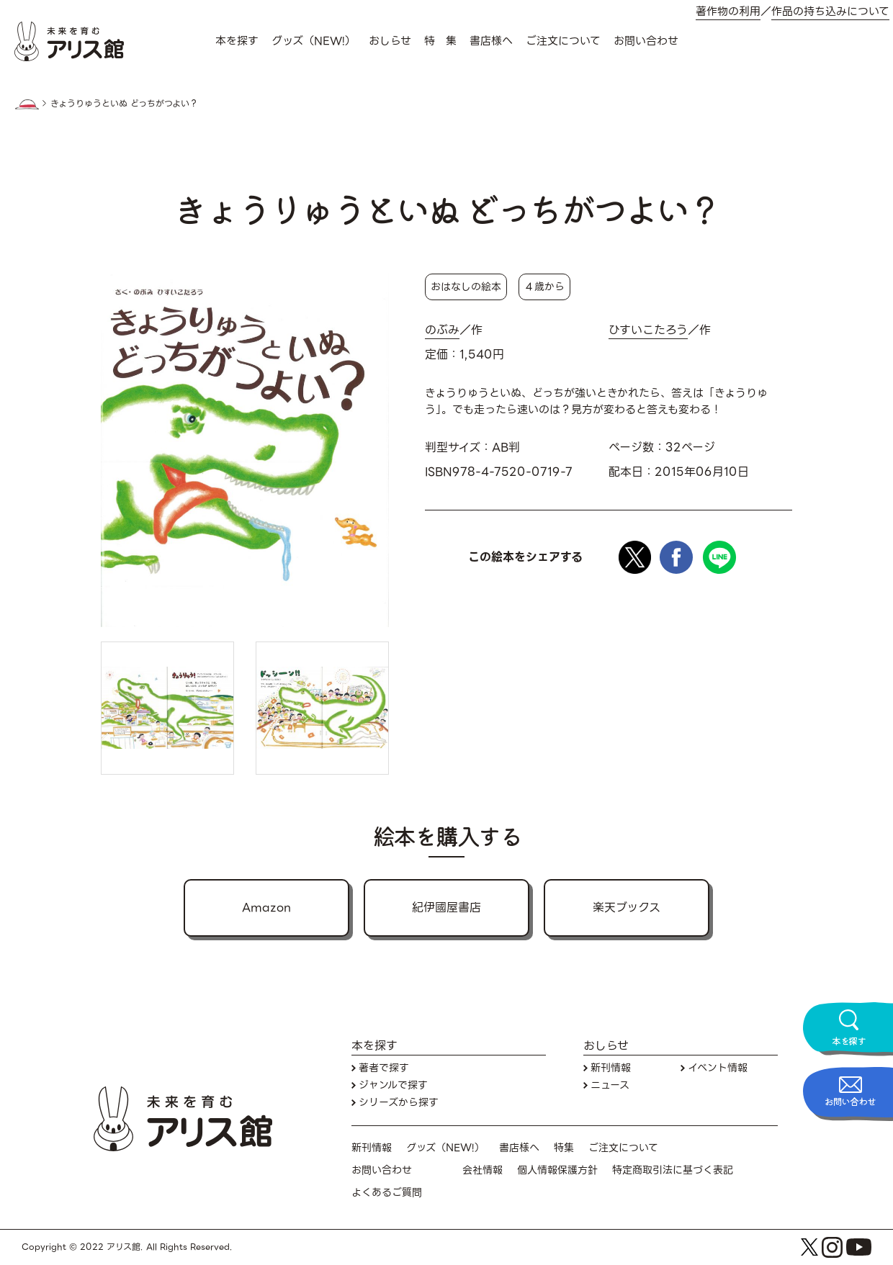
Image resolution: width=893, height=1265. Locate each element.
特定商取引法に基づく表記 (672, 1170)
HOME (26, 104)
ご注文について (563, 41)
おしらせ (390, 41)
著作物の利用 (728, 12)
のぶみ (442, 330)
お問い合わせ (646, 41)
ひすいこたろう (648, 330)
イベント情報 (718, 1068)
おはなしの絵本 (466, 286)
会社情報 (482, 1170)
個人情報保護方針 (557, 1170)
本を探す (237, 41)
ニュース (610, 1085)
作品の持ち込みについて (830, 12)
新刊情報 (611, 1068)
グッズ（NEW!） (314, 41)
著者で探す (384, 1068)
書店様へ (491, 41)
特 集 (440, 41)
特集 (564, 1148)
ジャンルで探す (393, 1085)
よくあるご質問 (386, 1192)
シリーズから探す (399, 1102)
